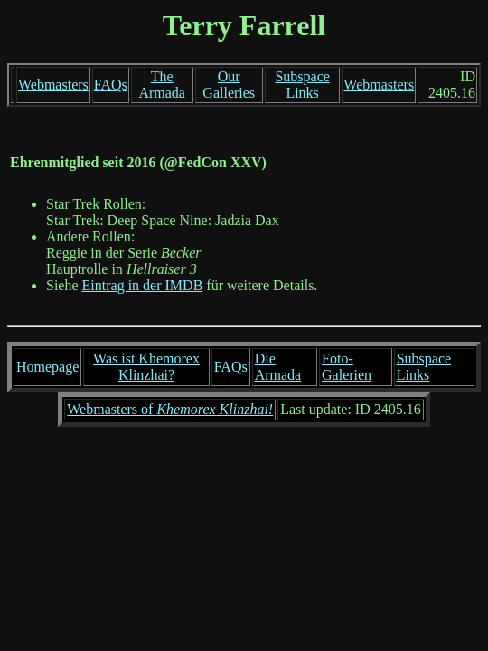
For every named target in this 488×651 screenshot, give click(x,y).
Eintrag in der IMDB (142, 285)
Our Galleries (228, 84)
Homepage (47, 366)
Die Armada (278, 366)
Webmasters (53, 84)
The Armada (161, 84)
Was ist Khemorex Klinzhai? (146, 366)
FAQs (110, 84)
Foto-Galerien (346, 366)
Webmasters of (170, 409)
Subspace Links (302, 84)
